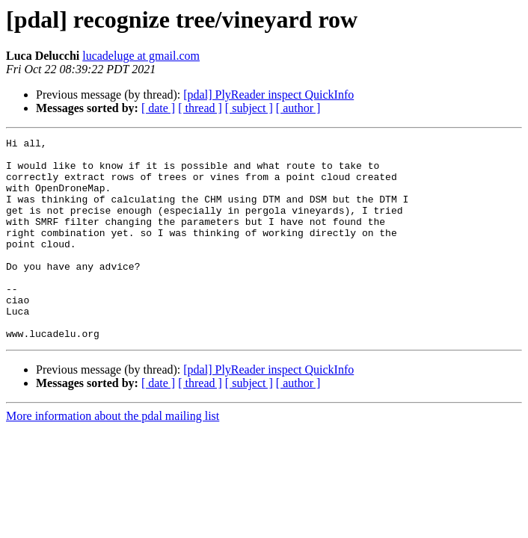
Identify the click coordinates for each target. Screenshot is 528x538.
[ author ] (298, 108)
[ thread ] (200, 108)
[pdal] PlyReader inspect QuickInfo (268, 94)
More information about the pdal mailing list (112, 456)
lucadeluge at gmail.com (141, 55)
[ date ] (158, 108)
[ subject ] (249, 108)
